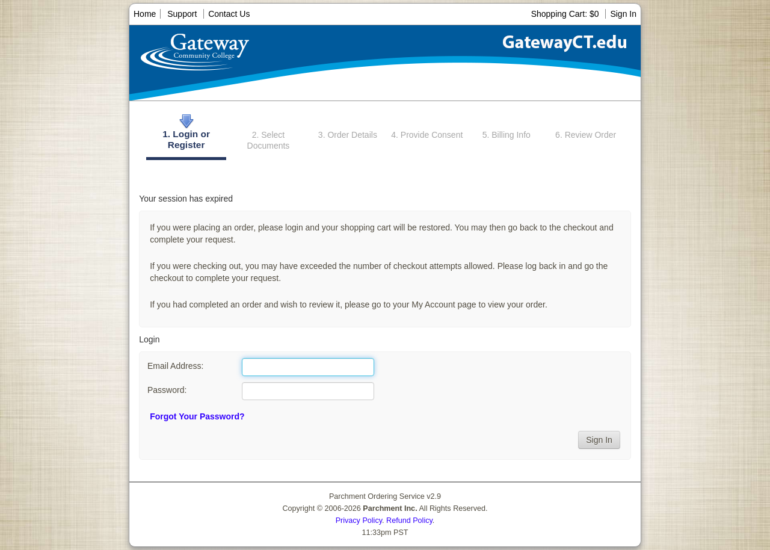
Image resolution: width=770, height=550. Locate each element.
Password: (166, 390)
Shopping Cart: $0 (566, 14)
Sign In (623, 14)
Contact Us (229, 14)
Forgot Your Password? (197, 416)
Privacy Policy (359, 520)
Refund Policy (409, 520)
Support (182, 14)
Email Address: (175, 366)
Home (145, 14)
